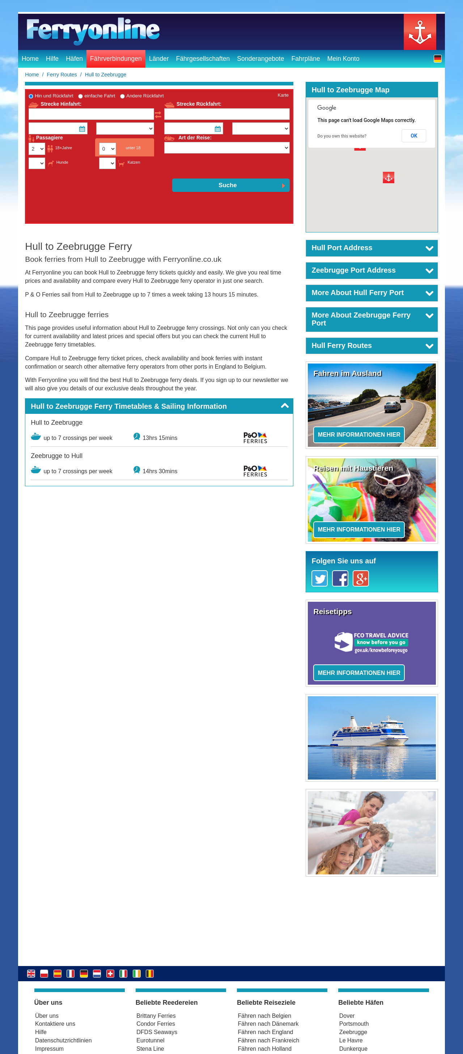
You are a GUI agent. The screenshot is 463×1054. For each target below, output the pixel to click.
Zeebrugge (353, 1032)
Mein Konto (343, 58)
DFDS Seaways (156, 1032)
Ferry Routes (62, 74)
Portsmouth (354, 1024)
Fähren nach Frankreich (269, 1040)
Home (30, 58)
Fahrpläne (305, 58)
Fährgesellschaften (203, 58)
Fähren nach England (265, 1032)
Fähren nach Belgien (265, 1016)
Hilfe (52, 58)
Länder (159, 58)
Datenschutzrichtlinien (63, 1040)
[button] (437, 58)
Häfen (74, 58)
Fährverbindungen (116, 58)
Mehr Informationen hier (359, 435)
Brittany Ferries (155, 1016)
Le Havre (351, 1040)
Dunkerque (353, 1049)
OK (414, 136)
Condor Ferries (155, 1024)
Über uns (47, 1016)
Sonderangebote (260, 58)
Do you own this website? (341, 136)
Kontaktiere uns (55, 1024)
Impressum (49, 1049)
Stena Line (150, 1049)
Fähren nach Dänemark (268, 1024)
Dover (347, 1016)
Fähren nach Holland (265, 1049)
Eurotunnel (150, 1040)
